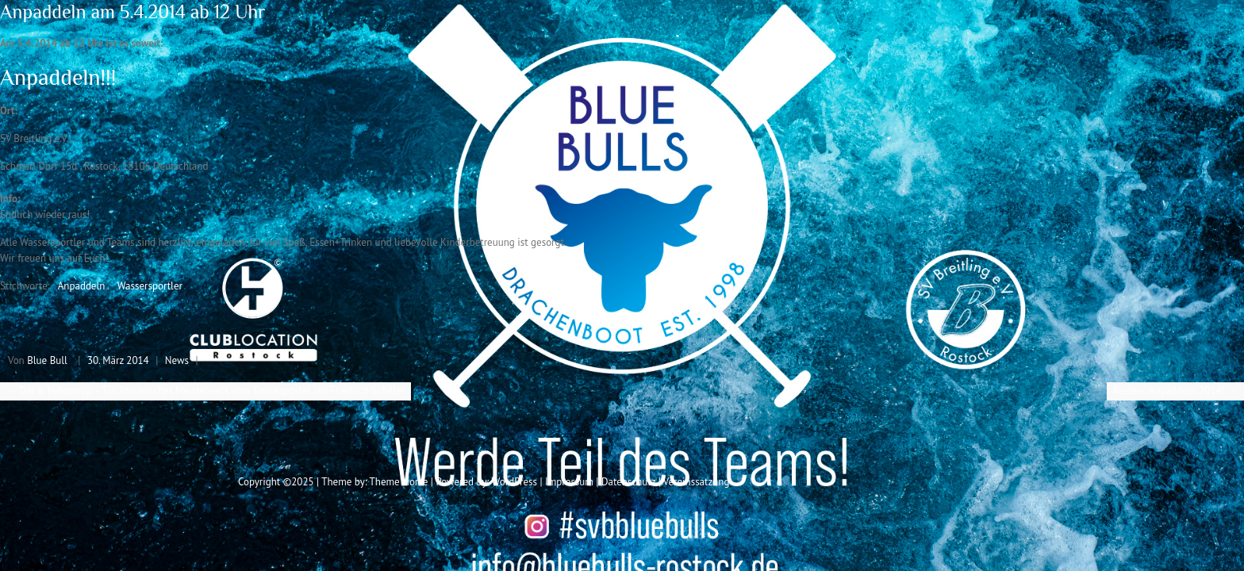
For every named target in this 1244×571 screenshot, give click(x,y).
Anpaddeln (82, 286)
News (177, 360)
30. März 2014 (118, 360)
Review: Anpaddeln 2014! (1175, 390)
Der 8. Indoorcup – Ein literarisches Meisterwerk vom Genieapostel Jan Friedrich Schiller (205, 390)
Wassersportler (149, 286)
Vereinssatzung (696, 482)
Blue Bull (47, 360)
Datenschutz (628, 482)
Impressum (569, 482)
